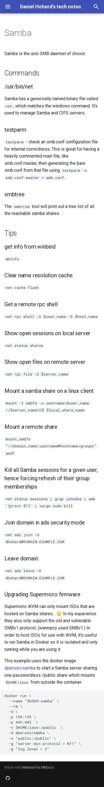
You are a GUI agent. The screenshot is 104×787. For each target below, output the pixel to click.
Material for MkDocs (38, 767)
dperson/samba (19, 668)
